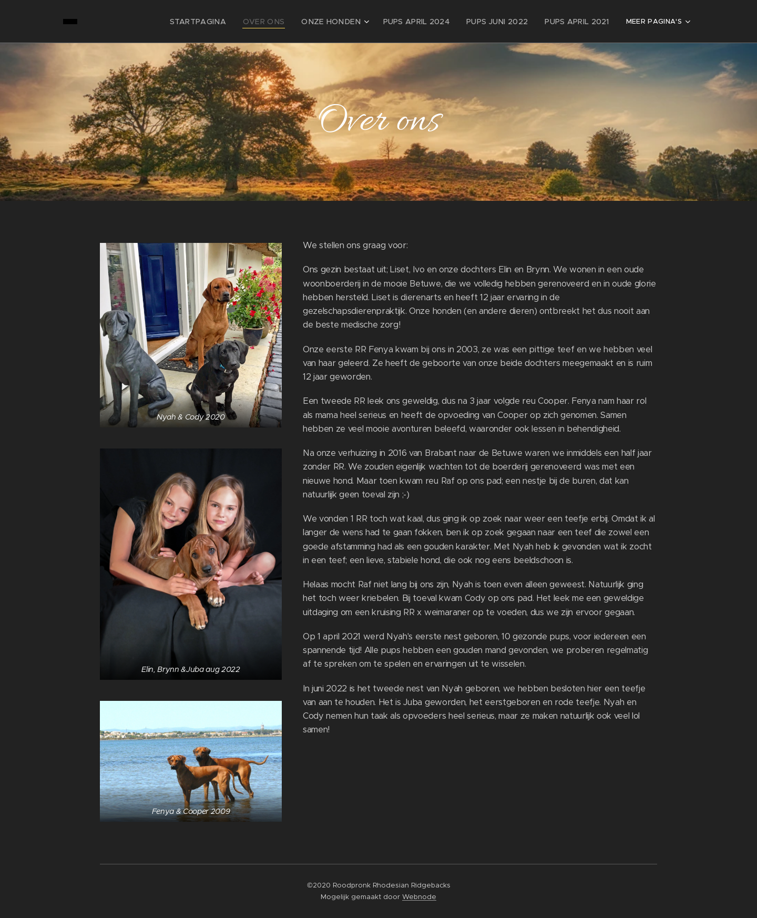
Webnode (419, 896)
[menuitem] (154, 21)
